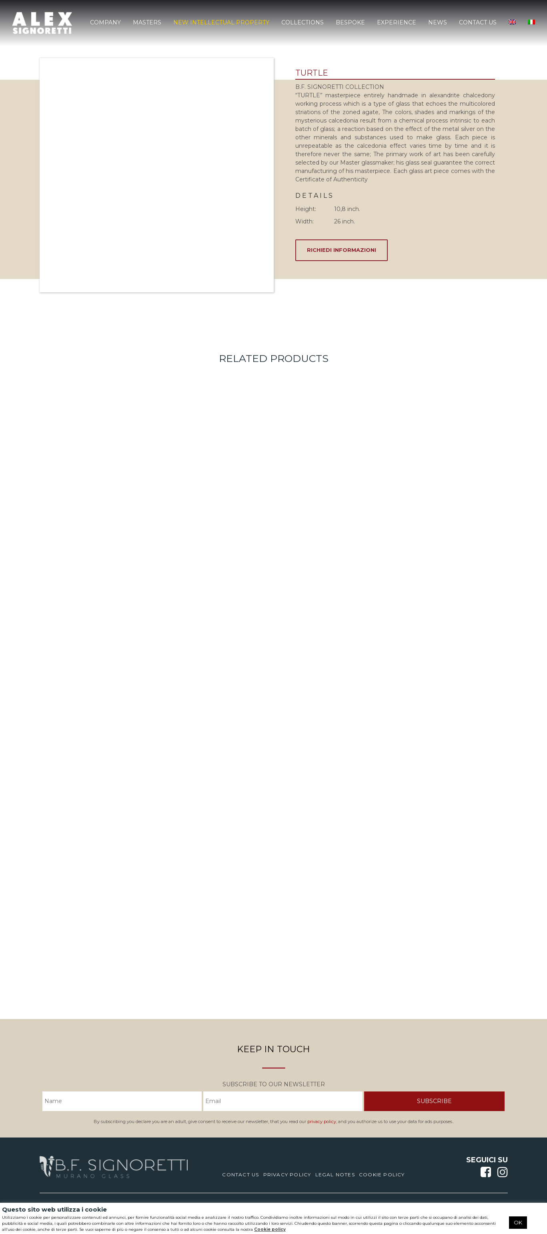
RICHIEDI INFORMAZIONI (341, 250)
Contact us (240, 1175)
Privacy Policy (287, 1175)
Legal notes (335, 1175)
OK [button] (518, 1222)
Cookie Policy (382, 1175)
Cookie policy (270, 1229)
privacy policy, (322, 1121)
